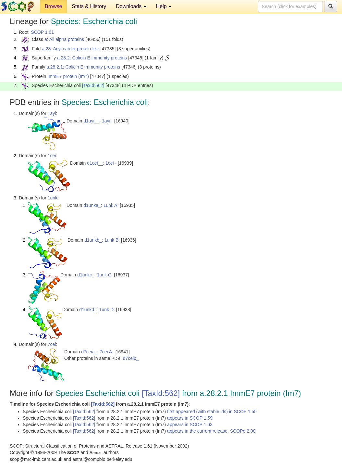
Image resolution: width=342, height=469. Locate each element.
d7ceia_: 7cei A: (97, 351)
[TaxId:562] (93, 85)
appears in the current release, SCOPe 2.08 (211, 431)
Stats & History (89, 6)
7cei (52, 344)
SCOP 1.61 (42, 32)
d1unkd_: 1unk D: (97, 309)
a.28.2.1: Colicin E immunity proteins (83, 67)
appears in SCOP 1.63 (190, 424)
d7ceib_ (131, 358)
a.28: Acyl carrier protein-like (70, 48)
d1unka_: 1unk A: (100, 205)
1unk (52, 197)
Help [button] (163, 6)
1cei (52, 155)
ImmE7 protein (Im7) (68, 76)
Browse (53, 6)
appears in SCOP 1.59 (190, 418)
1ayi (52, 113)
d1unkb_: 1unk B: (102, 240)
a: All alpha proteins (64, 39)
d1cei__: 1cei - (101, 163)
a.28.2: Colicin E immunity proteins (92, 57)
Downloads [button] (131, 6)
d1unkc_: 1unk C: (95, 274)
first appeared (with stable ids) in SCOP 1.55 (212, 411)
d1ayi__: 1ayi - (98, 120)
